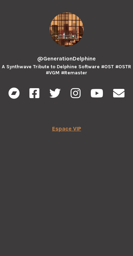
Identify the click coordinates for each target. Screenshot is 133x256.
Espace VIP (66, 128)
